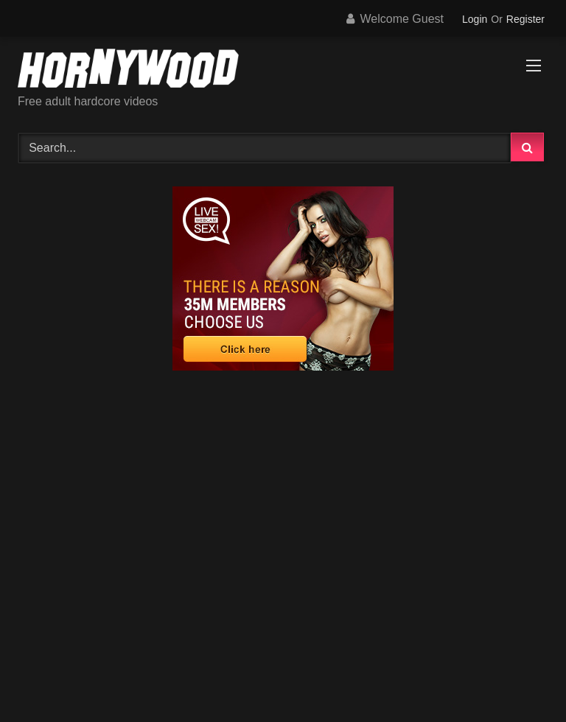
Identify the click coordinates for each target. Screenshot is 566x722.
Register (525, 19)
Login (474, 19)
